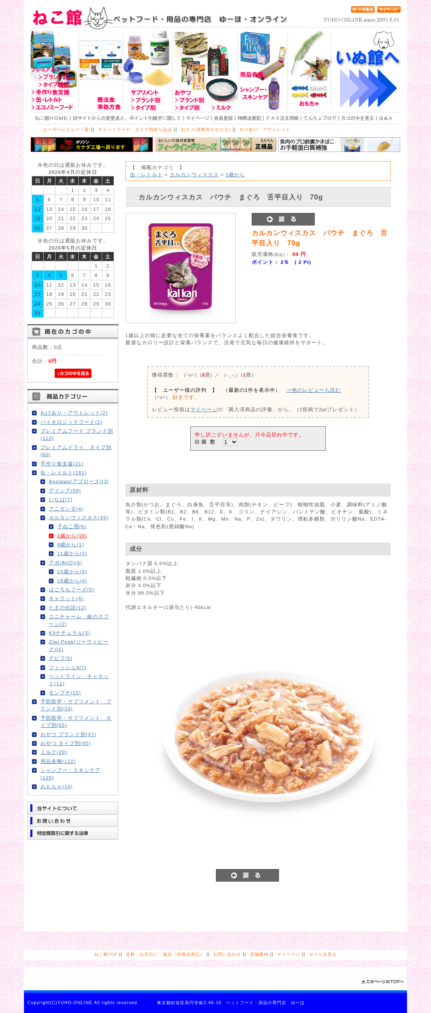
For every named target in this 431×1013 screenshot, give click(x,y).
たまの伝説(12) (68, 607)
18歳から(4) (72, 580)
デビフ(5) (60, 658)
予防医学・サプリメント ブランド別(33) (76, 705)
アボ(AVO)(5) (65, 562)
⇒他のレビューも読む (313, 390)
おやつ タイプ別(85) (65, 743)
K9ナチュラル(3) (69, 632)
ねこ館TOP (105, 954)
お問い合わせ (227, 954)
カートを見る (323, 954)
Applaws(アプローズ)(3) (79, 481)
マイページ (204, 409)
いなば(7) (60, 499)
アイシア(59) (65, 490)
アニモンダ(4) (66, 508)
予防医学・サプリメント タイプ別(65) (76, 721)
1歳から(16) (72, 535)
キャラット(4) (66, 598)
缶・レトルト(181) (63, 472)
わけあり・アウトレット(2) (74, 412)
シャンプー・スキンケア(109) (70, 773)
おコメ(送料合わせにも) (206, 129)
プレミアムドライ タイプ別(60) (76, 450)
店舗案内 (259, 954)
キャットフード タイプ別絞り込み (135, 129)
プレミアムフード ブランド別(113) (76, 434)
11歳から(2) (72, 553)
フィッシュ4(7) (68, 667)
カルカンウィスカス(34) (79, 517)
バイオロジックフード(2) (71, 422)
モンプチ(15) (65, 692)
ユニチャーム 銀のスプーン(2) (79, 620)
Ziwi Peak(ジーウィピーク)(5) (79, 645)
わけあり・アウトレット (264, 129)
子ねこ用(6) (71, 526)
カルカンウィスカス (194, 174)
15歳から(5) (72, 571)
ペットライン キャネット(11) (79, 679)
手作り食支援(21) (62, 463)
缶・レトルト (146, 174)
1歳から (235, 174)
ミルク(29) (53, 752)
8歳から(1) (70, 544)
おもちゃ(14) (56, 786)
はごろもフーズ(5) (71, 589)
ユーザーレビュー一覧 (66, 129)
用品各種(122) (58, 761)
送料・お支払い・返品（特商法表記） (165, 954)
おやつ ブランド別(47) (68, 734)
